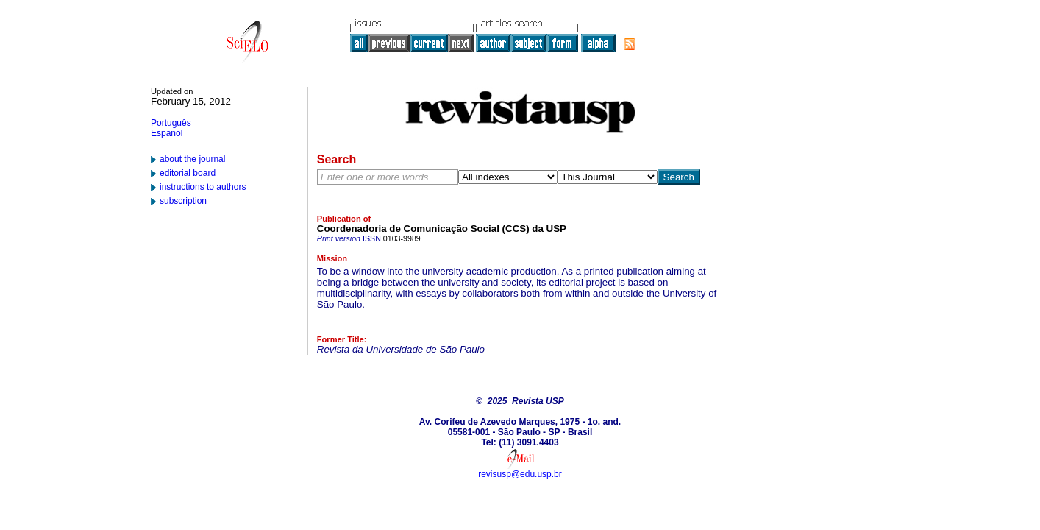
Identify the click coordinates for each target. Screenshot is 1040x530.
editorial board (188, 173)
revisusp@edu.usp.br (520, 474)
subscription (183, 201)
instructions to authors (203, 187)
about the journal (192, 159)
